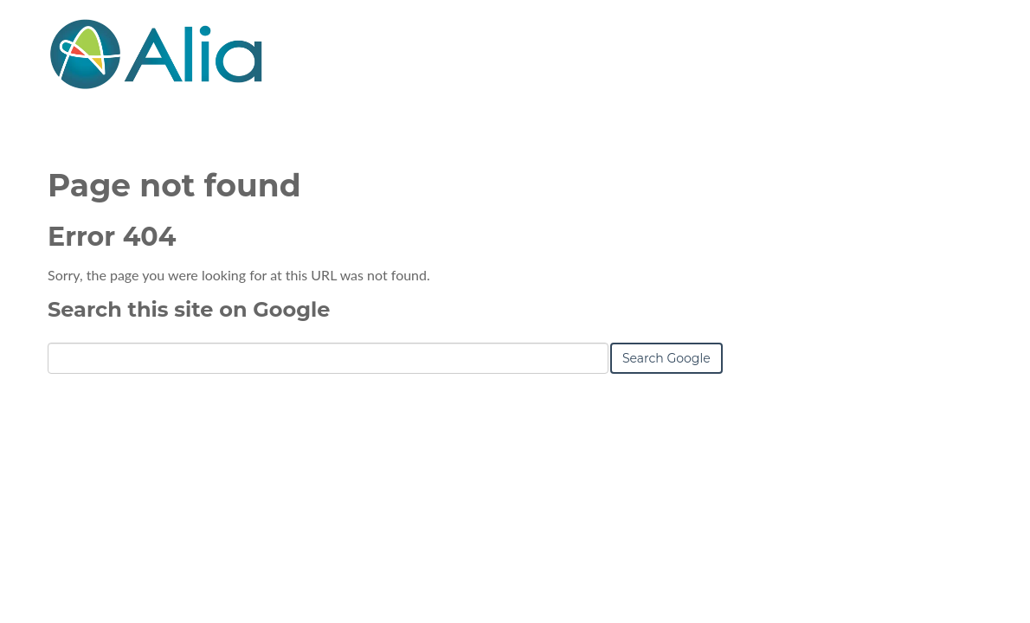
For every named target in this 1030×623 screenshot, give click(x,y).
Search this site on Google (189, 309)
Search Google (666, 358)
